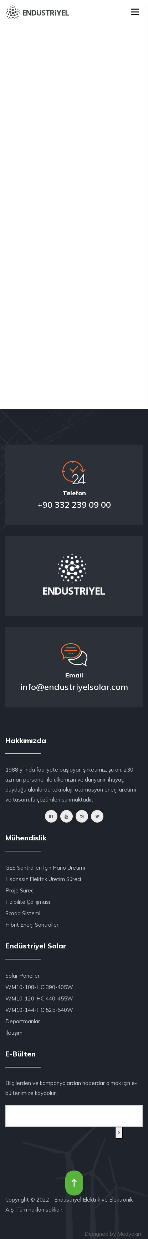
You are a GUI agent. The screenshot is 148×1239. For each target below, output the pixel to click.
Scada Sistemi (22, 913)
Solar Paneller (22, 975)
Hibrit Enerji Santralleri (32, 924)
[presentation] (39, 1135)
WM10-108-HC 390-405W (39, 987)
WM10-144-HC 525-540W (39, 1010)
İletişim (13, 1032)
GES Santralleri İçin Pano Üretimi (45, 867)
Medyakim (130, 1233)
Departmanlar (22, 1021)
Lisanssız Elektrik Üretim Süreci (43, 879)
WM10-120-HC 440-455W (39, 998)
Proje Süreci (20, 890)
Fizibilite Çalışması (27, 901)
